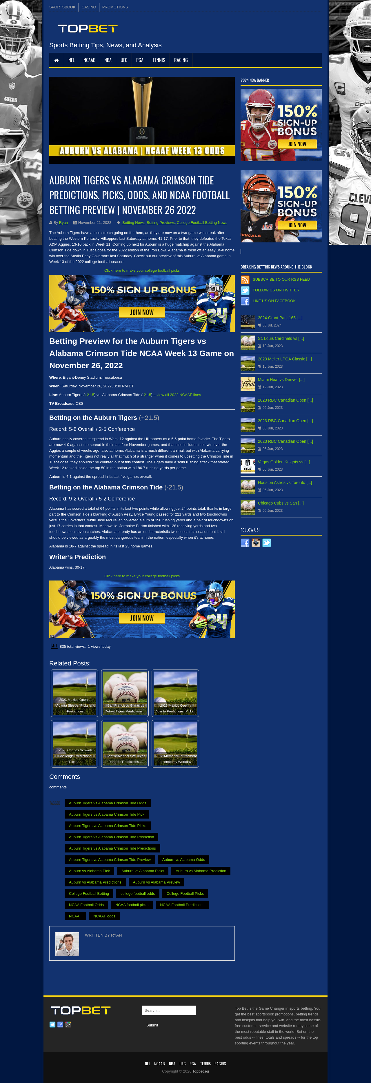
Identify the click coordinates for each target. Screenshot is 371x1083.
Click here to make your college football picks (142, 270)
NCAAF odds (104, 916)
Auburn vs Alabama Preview (156, 882)
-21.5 (147, 395)
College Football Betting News (202, 222)
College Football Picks (185, 893)
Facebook (60, 1025)
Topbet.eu (200, 1071)
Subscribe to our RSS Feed (281, 279)
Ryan (63, 222)
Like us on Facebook (274, 301)
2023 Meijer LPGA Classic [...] (285, 359)
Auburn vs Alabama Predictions (95, 882)
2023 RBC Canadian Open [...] (285, 400)
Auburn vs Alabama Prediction (201, 871)
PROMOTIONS (115, 7)
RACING (181, 60)
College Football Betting (89, 893)
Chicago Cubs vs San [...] (281, 503)
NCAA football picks (131, 905)
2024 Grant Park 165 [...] (280, 317)
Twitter (52, 1025)
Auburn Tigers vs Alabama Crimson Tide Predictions (112, 848)
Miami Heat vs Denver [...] (281, 379)
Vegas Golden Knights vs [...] (284, 462)
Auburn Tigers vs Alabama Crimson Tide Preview (110, 859)
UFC (124, 60)
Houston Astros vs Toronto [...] (285, 482)
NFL (71, 60)
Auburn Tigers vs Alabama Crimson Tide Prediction (111, 837)
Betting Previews (161, 222)
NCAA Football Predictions (182, 905)
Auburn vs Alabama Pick (89, 871)
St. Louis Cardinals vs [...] (281, 338)
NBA (108, 60)
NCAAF (75, 916)
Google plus (68, 1025)
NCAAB (89, 60)
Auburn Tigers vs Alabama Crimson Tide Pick (106, 814)
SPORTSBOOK (62, 7)
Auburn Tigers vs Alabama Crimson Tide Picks (107, 825)
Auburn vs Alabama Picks (142, 871)
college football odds (138, 893)
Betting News (133, 222)
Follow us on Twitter (276, 290)
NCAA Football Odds (86, 905)
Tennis (158, 60)
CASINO (89, 7)
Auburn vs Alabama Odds (183, 859)
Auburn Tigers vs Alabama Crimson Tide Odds (107, 803)
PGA (139, 60)
